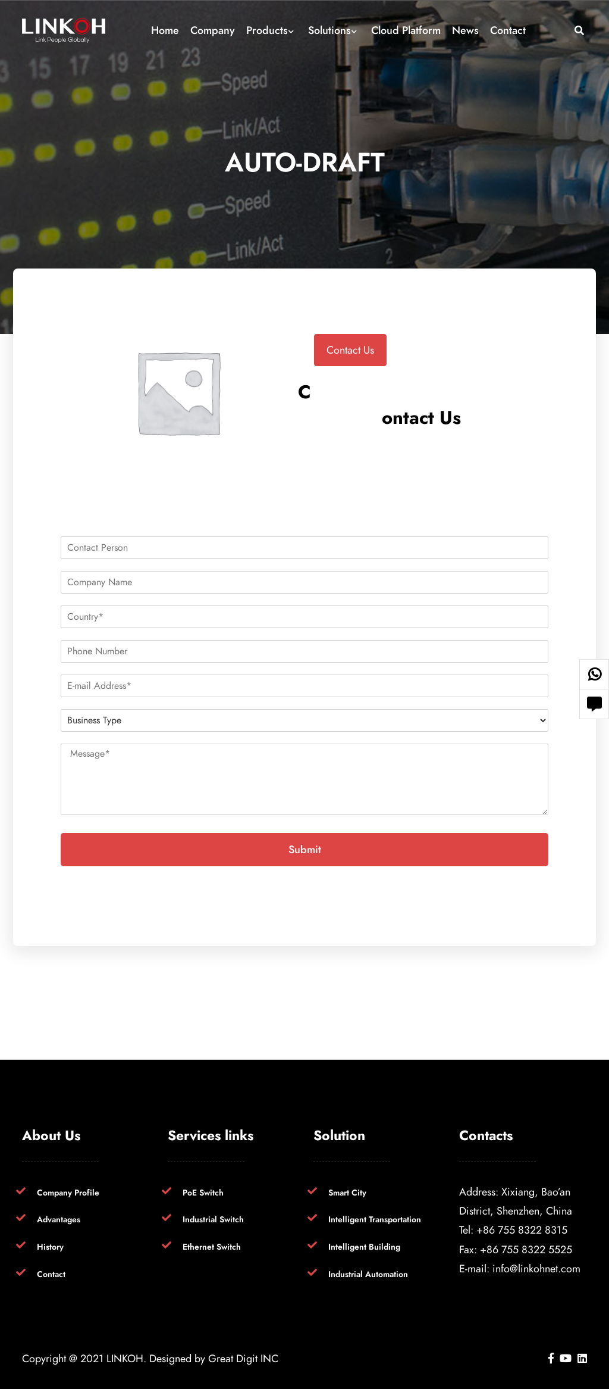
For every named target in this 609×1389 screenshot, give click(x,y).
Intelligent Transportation (374, 1219)
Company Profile (68, 1192)
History (50, 1247)
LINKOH (124, 1358)
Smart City (347, 1192)
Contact (51, 1274)
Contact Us (350, 349)
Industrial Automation (368, 1274)
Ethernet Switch (212, 1247)
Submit (304, 849)
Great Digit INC (243, 1358)
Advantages (58, 1219)
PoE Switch (203, 1192)
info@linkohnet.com (536, 1268)
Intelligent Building (364, 1247)
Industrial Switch (213, 1219)
